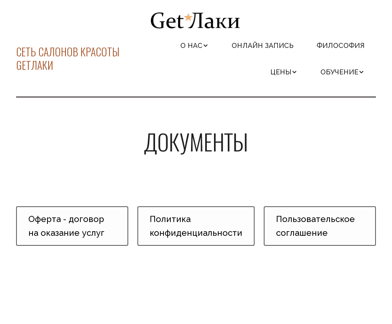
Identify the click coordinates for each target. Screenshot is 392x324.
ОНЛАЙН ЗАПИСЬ (263, 45)
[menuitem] (194, 45)
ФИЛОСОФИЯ (340, 45)
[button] (194, 45)
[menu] (252, 58)
